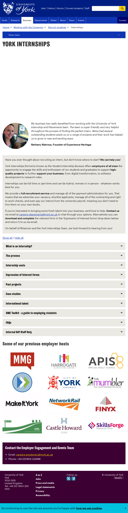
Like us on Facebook (73, 478)
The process (13, 255)
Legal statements (45, 487)
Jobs (43, 8)
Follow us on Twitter (68, 478)
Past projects (13, 284)
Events (81, 20)
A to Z (39, 475)
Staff (87, 8)
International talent (17, 303)
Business (27, 20)
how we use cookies (89, 508)
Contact (122, 20)
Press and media (45, 482)
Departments (41, 20)
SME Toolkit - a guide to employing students (31, 313)
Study (4, 20)
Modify (118, 477)
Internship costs (15, 265)
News (71, 20)
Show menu (14, 35)
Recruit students (57, 27)
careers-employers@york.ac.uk (34, 454)
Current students (74, 8)
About (63, 20)
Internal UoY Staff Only (19, 332)
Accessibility (43, 495)
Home (6, 27)
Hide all (19, 237)
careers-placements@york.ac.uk (38, 214)
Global (53, 20)
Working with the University (28, 27)
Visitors (51, 8)
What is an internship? (19, 246)
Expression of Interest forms (23, 274)
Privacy (40, 491)
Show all (7, 237)
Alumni (60, 8)
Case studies (13, 294)
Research (15, 20)
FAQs (8, 322)
